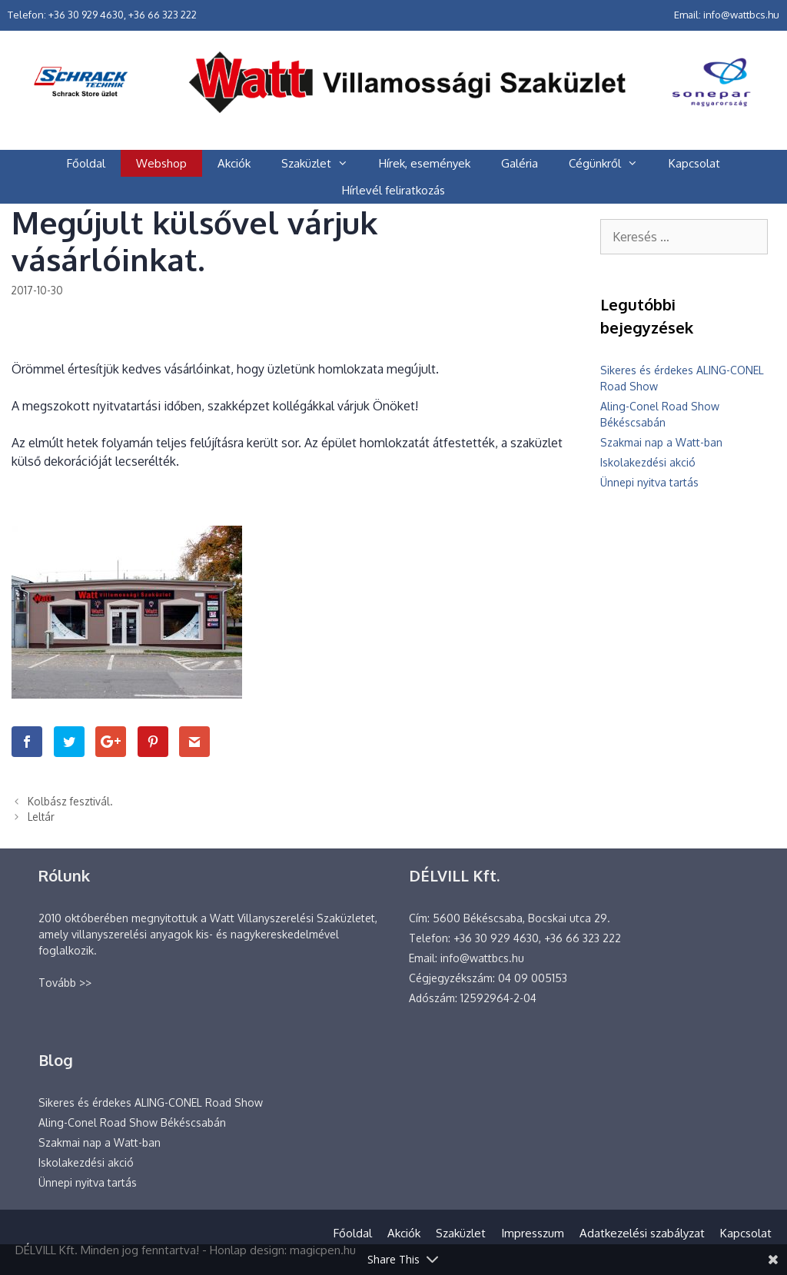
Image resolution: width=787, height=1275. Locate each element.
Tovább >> (64, 982)
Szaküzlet (322, 163)
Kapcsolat (694, 163)
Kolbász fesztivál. (70, 801)
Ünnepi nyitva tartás (649, 482)
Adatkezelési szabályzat (642, 1233)
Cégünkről (611, 163)
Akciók (234, 163)
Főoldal (86, 163)
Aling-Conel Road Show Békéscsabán (132, 1122)
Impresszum (532, 1233)
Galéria (519, 163)
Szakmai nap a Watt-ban (661, 442)
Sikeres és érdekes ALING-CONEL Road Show (150, 1102)
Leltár (41, 816)
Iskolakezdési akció (648, 462)
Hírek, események (424, 163)
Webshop (161, 163)
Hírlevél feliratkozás (393, 190)
